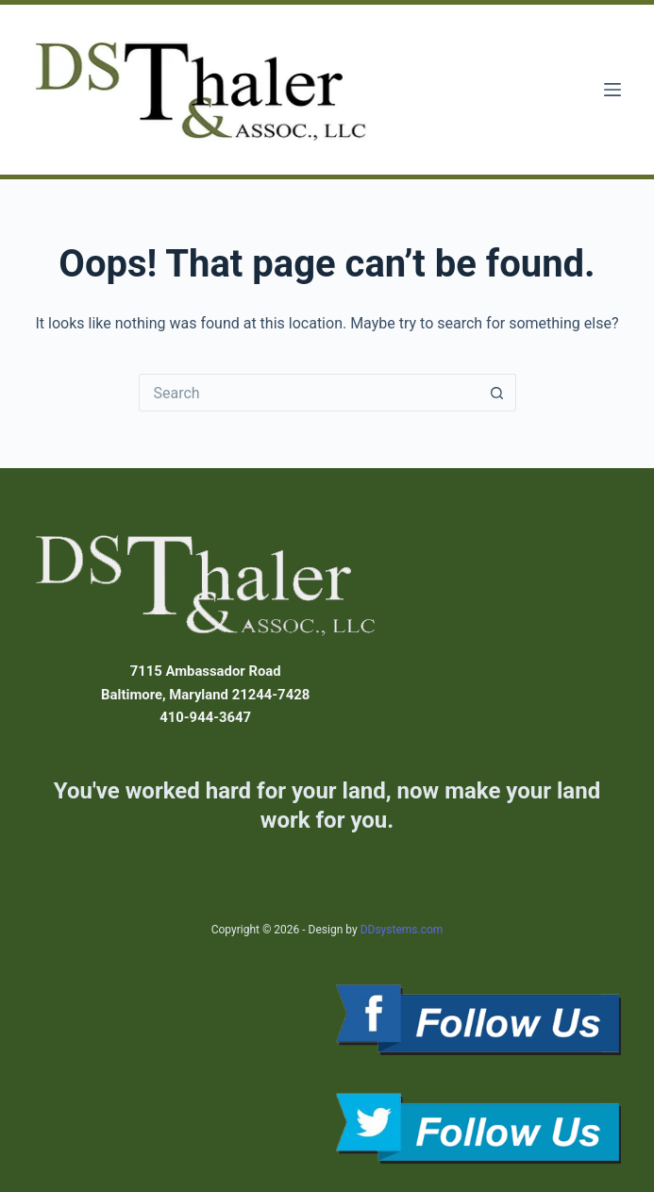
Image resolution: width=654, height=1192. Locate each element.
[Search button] (497, 392)
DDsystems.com (402, 929)
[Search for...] (308, 392)
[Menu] (612, 89)
